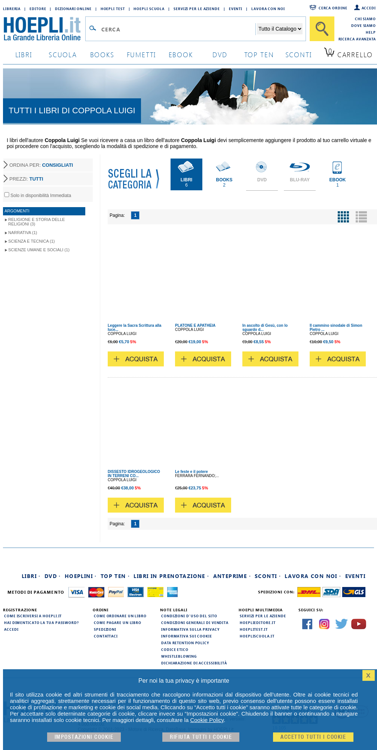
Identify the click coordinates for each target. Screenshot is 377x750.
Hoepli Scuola (149, 8)
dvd (219, 54)
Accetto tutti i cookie (313, 737)
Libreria (12, 8)
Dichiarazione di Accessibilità (194, 663)
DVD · (53, 576)
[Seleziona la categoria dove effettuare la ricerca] (280, 28)
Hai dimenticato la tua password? (41, 622)
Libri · (31, 576)
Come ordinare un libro (120, 616)
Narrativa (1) (22, 232)
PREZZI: (26, 179)
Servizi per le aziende (197, 8)
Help (371, 32)
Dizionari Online (73, 8)
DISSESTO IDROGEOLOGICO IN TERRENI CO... (134, 474)
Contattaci (106, 636)
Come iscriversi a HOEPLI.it (33, 616)
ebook (181, 54)
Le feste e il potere (191, 472)
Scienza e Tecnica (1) (31, 241)
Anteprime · (232, 576)
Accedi (369, 8)
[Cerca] (322, 28)
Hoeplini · (81, 576)
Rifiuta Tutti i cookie (201, 737)
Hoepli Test (113, 8)
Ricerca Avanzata (357, 39)
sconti (298, 54)
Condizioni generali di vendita (195, 622)
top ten (259, 54)
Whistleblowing (179, 656)
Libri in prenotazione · (171, 576)
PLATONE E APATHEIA (195, 325)
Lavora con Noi (268, 8)
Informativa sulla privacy (190, 629)
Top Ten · (115, 576)
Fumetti (141, 54)
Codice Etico (174, 649)
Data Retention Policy (185, 642)
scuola (63, 54)
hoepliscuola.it (257, 636)
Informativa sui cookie (186, 636)
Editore (38, 8)
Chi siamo (365, 18)
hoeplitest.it (254, 629)
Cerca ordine (333, 8)
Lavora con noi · (313, 576)
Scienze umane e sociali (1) (39, 250)
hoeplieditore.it (257, 622)
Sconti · (268, 576)
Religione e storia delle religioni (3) (36, 221)
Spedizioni (105, 629)
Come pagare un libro (117, 622)
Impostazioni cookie (84, 737)
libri (23, 54)
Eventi (235, 8)
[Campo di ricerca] (178, 29)
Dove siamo (363, 25)
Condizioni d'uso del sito (189, 616)
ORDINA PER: (41, 165)
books (102, 54)
